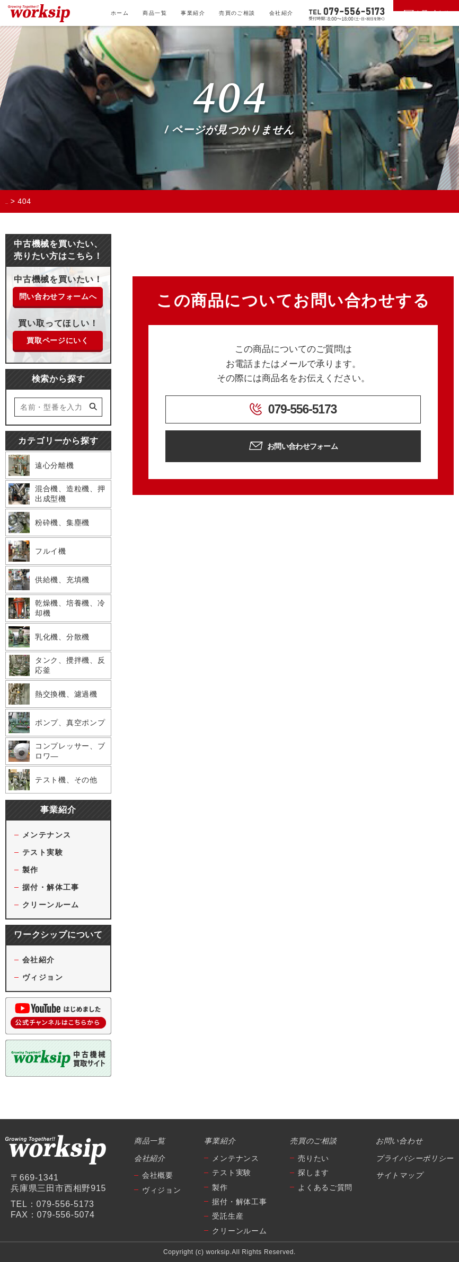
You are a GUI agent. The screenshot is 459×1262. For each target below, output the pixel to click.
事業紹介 (193, 13)
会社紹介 (281, 13)
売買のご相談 (237, 13)
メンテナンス (46, 835)
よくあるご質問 (325, 1187)
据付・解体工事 (51, 887)
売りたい (313, 1158)
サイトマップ (399, 1175)
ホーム (120, 13)
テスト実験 (42, 852)
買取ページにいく (58, 340)
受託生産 (227, 1216)
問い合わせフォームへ (58, 296)
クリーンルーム (51, 904)
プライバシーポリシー (415, 1158)
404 (229, 99)
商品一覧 (155, 13)
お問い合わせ (399, 1141)
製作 (30, 870)
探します (313, 1172)
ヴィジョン (42, 977)
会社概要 (157, 1175)
